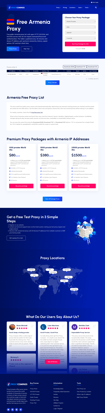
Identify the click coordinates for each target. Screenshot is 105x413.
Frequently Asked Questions (61, 391)
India (64, 281)
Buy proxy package (21, 186)
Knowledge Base (58, 388)
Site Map (56, 400)
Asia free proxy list (37, 112)
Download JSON (69, 67)
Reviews (55, 397)
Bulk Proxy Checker (82, 397)
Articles (55, 394)
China (68, 277)
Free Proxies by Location (84, 391)
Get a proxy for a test (16, 238)
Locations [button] (72, 7)
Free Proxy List (81, 388)
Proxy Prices (13, 49)
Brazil (43, 286)
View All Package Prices (52, 199)
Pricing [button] (65, 7)
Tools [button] (87, 7)
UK (50, 269)
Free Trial (26, 49)
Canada (31, 269)
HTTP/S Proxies (34, 394)
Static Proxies (34, 397)
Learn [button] (80, 7)
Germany (53, 272)
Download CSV (92, 67)
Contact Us (56, 406)
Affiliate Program (58, 403)
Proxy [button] (58, 7)
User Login (94, 2)
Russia (67, 269)
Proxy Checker (52, 82)
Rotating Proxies (35, 400)
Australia (74, 289)
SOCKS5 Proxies (35, 391)
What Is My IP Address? (84, 394)
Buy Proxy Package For (80, 44)
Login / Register (58, 408)
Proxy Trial (33, 403)
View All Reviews (53, 362)
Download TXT (81, 67)
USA (34, 275)
